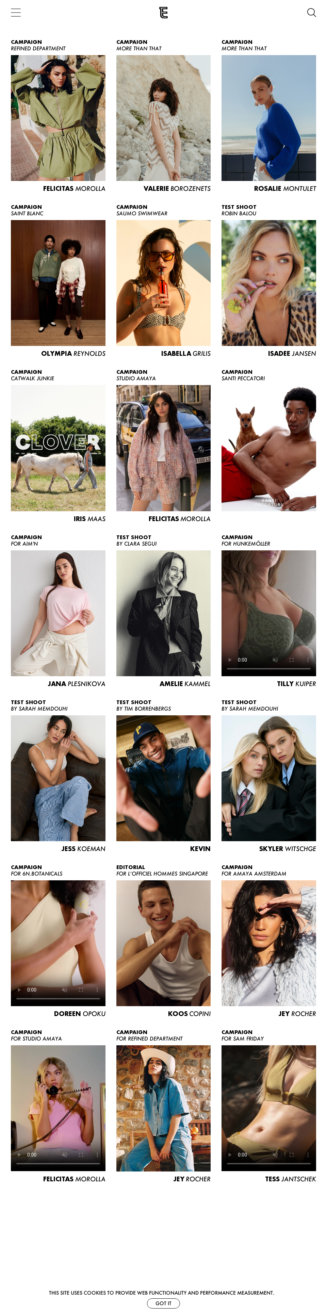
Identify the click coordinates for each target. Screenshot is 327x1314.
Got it (163, 1303)
